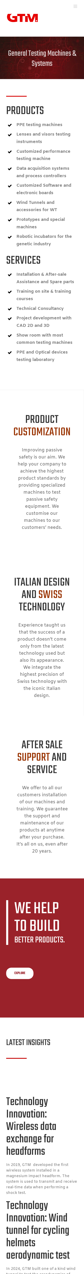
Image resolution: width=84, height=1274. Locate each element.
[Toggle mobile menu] (76, 6)
